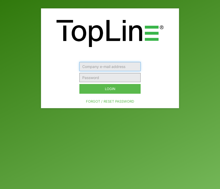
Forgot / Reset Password (110, 101)
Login (110, 89)
